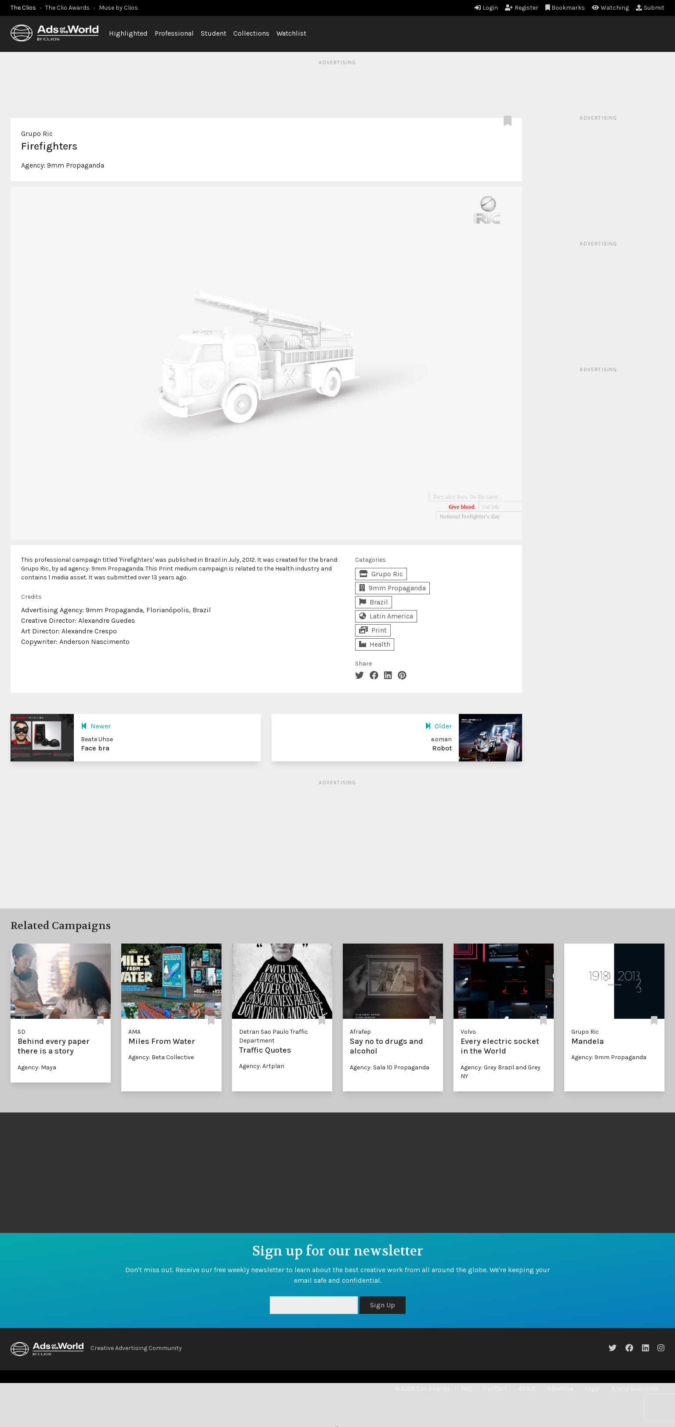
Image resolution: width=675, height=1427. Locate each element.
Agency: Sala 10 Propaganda (389, 1067)
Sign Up (382, 1305)
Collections (251, 33)
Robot (442, 748)
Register (521, 7)
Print (373, 630)
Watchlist (291, 33)
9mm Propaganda (75, 165)
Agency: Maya (37, 1067)
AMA (134, 1031)
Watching (610, 7)
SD (21, 1031)
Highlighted (128, 33)
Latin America (386, 616)
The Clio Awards (67, 7)
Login (486, 7)
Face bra (95, 748)
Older (438, 726)
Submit (650, 7)
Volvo (468, 1031)
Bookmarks (565, 7)
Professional (174, 33)
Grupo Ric (37, 133)
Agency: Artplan (261, 1066)
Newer (96, 726)
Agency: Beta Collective (161, 1057)
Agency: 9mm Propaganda (608, 1057)
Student (213, 33)
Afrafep (360, 1031)
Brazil (373, 602)
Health (374, 644)
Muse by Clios (118, 7)
